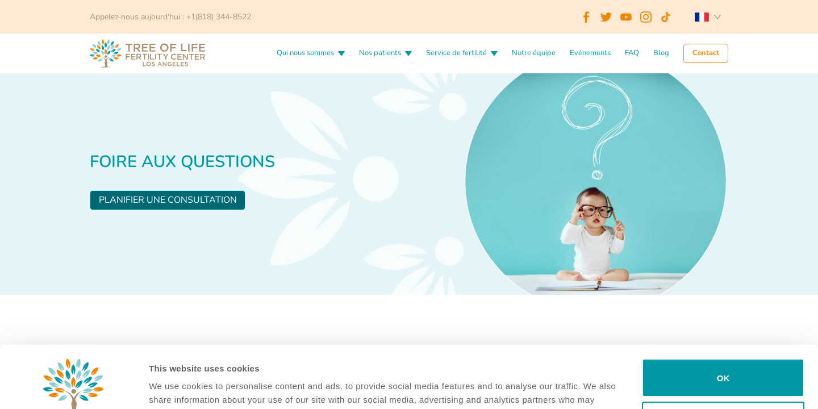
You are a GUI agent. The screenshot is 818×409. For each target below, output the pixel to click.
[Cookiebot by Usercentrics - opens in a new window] (73, 386)
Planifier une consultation (168, 200)
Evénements (590, 53)
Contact (705, 53)
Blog (661, 53)
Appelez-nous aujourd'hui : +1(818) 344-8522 (170, 16)
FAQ (632, 53)
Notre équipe (534, 53)
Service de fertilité (456, 53)
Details (163, 386)
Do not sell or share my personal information (723, 362)
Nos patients (380, 53)
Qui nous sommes (305, 53)
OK (723, 319)
